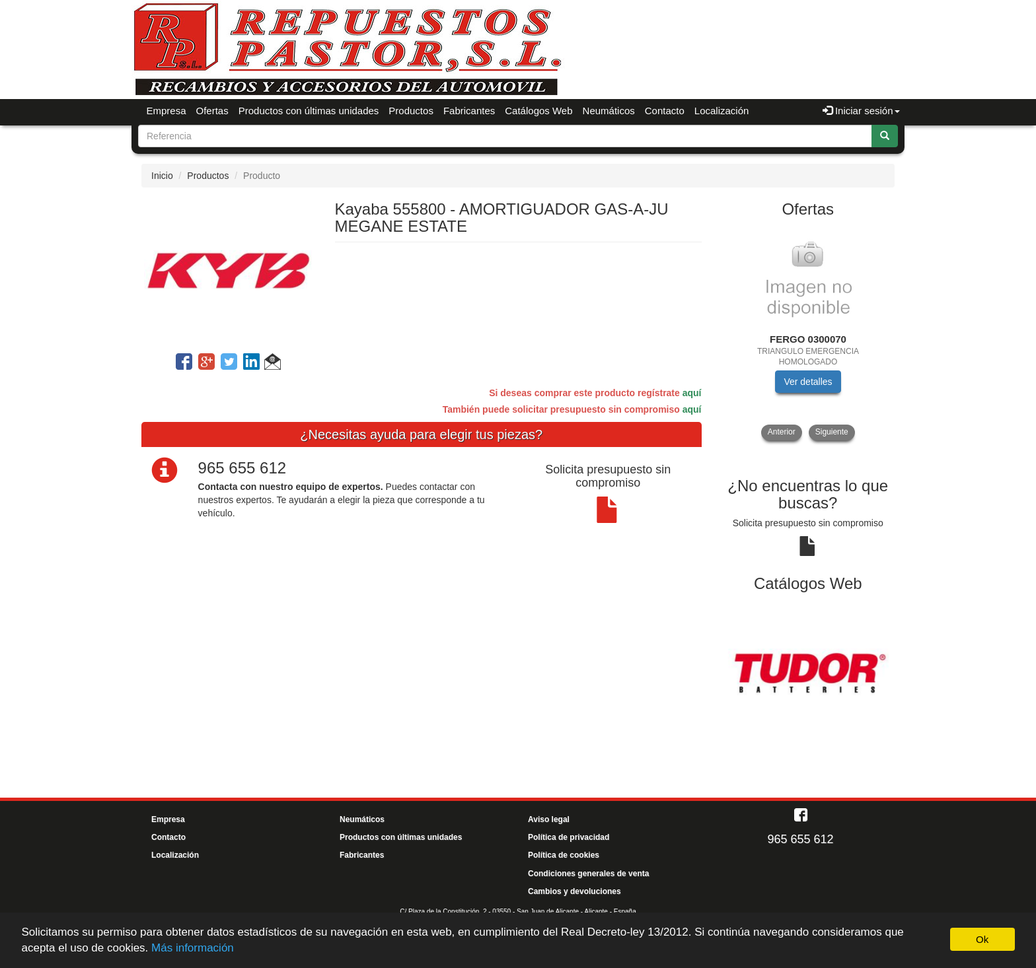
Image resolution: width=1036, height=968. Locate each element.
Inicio (162, 175)
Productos (410, 110)
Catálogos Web (538, 110)
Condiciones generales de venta (588, 873)
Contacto (664, 110)
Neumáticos (609, 110)
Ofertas (212, 110)
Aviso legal (549, 819)
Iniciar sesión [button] (861, 110)
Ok (982, 939)
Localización (721, 110)
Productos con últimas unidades (309, 110)
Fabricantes (469, 110)
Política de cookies (563, 855)
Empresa (166, 110)
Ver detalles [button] (808, 381)
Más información (192, 948)
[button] (272, 364)
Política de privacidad (568, 837)
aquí (692, 393)
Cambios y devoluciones (574, 891)
